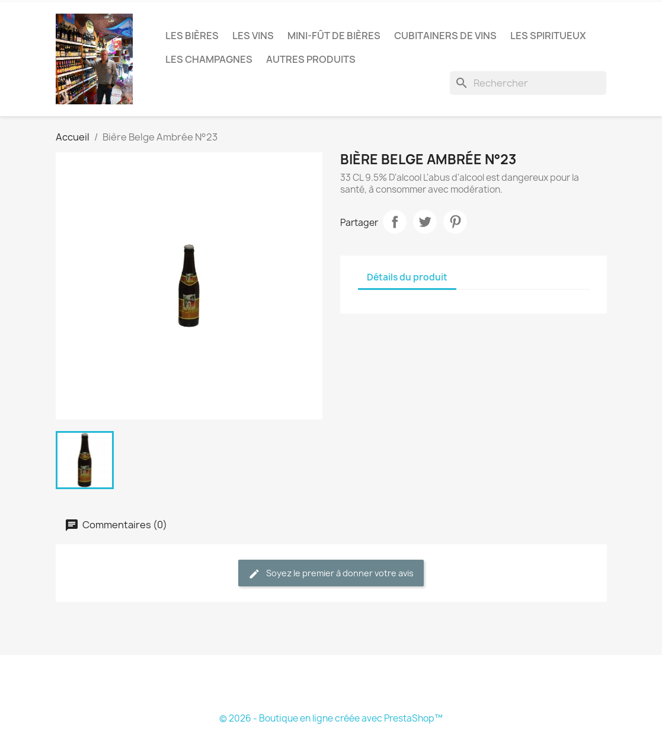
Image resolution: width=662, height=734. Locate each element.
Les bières (192, 35)
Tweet (425, 222)
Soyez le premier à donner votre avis (331, 573)
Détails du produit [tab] (407, 277)
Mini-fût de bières (333, 35)
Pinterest (455, 222)
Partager (395, 222)
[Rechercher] (528, 83)
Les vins (253, 35)
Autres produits (311, 59)
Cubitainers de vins (445, 35)
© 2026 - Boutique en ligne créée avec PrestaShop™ (331, 718)
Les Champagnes (208, 59)
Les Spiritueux (548, 35)
